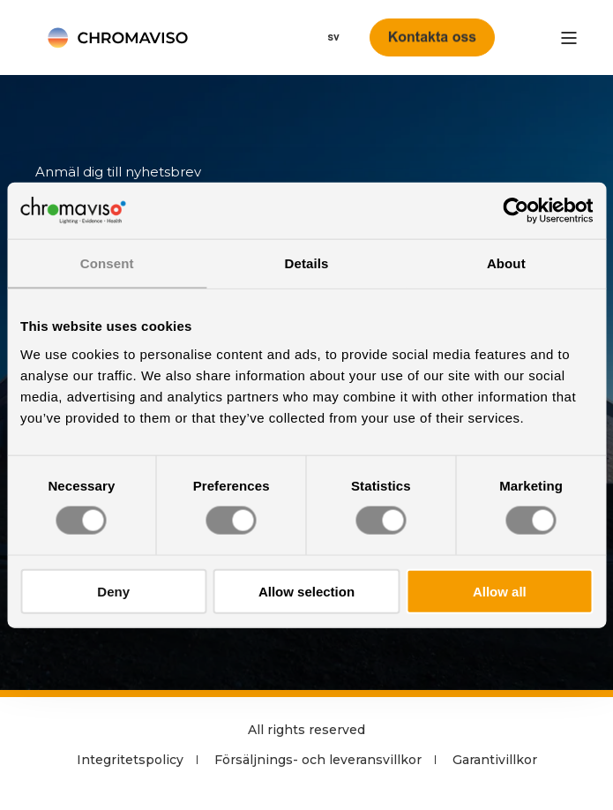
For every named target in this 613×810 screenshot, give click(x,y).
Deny (113, 590)
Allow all (500, 590)
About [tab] (506, 263)
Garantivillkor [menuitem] (494, 760)
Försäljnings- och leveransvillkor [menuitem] (318, 760)
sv (333, 36)
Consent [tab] (107, 263)
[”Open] (569, 38)
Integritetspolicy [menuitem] (130, 760)
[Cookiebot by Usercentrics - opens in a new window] (515, 211)
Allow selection (306, 590)
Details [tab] (307, 263)
